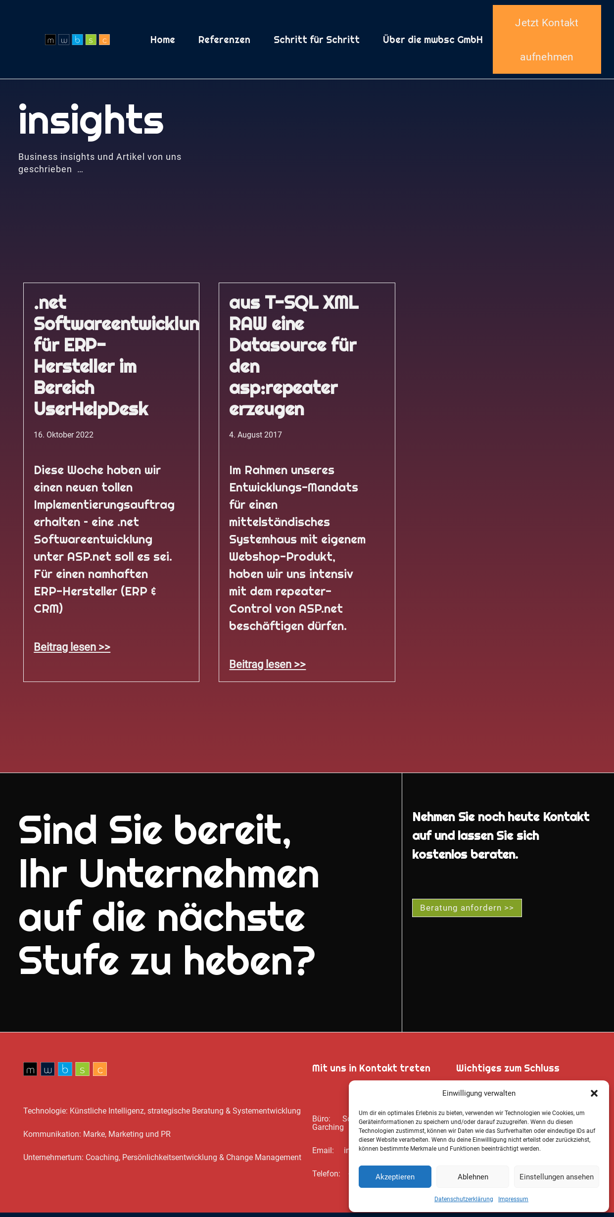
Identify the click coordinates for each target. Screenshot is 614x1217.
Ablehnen (473, 1176)
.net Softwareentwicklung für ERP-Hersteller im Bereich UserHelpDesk (122, 360)
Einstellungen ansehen (557, 1176)
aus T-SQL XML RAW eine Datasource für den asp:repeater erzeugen (293, 360)
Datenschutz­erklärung (463, 1199)
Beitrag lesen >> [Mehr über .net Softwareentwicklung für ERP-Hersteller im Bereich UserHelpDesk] (72, 651)
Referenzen (224, 42)
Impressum (513, 1199)
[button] (594, 1093)
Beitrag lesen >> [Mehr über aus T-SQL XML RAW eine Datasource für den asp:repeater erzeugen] (267, 668)
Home (162, 42)
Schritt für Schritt (317, 42)
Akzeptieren (395, 1176)
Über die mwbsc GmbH (433, 42)
